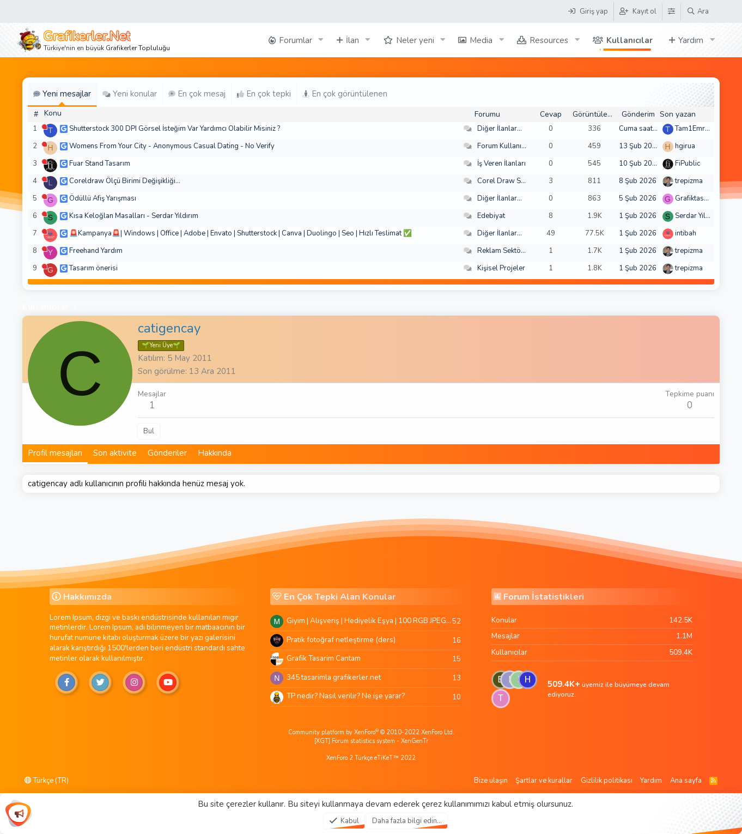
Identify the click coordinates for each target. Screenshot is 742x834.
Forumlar (295, 40)
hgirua (685, 146)
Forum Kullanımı (503, 146)
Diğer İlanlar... (499, 129)
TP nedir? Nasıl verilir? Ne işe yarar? (346, 696)
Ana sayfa (686, 780)
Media (481, 40)
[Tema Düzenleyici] (671, 11)
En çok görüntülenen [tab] (344, 93)
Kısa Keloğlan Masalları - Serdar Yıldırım (133, 216)
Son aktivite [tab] (115, 453)
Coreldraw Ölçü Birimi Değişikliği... (124, 181)
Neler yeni (415, 40)
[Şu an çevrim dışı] (44, 127)
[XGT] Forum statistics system (371, 741)
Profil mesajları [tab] (55, 453)
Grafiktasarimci (699, 198)
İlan (352, 40)
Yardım (690, 40)
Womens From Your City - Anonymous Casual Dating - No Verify (172, 146)
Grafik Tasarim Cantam (324, 658)
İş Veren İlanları (501, 163)
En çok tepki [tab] (264, 93)
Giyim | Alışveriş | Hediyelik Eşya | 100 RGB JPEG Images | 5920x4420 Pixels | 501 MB (369, 620)
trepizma (689, 181)
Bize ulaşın (491, 780)
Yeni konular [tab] (129, 93)
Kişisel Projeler (501, 268)
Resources (549, 40)
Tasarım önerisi (93, 268)
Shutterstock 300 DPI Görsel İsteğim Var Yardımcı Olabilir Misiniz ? (174, 129)
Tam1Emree (694, 129)
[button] (321, 40)
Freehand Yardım (96, 251)
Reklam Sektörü (502, 251)
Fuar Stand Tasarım (99, 163)
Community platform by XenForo (371, 732)
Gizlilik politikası (606, 780)
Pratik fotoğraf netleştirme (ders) (341, 639)
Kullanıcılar (629, 40)
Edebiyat (491, 216)
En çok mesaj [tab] (197, 93)
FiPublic (687, 163)
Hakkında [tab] (215, 453)
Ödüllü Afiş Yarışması (102, 198)
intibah (685, 233)
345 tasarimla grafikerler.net (334, 677)
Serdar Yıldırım (698, 216)
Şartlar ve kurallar (544, 780)
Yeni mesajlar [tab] (62, 93)
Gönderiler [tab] (167, 453)
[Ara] (697, 11)
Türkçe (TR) (47, 780)
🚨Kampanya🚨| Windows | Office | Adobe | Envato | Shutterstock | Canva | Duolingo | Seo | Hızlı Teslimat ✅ (240, 233)
